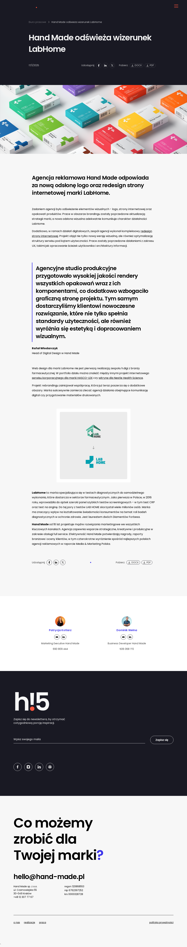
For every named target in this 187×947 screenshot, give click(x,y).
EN (167, 6)
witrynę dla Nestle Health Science (121, 378)
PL (163, 6)
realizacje (29, 922)
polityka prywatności (161, 922)
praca (42, 922)
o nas (17, 922)
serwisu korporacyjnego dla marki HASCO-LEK (62, 378)
